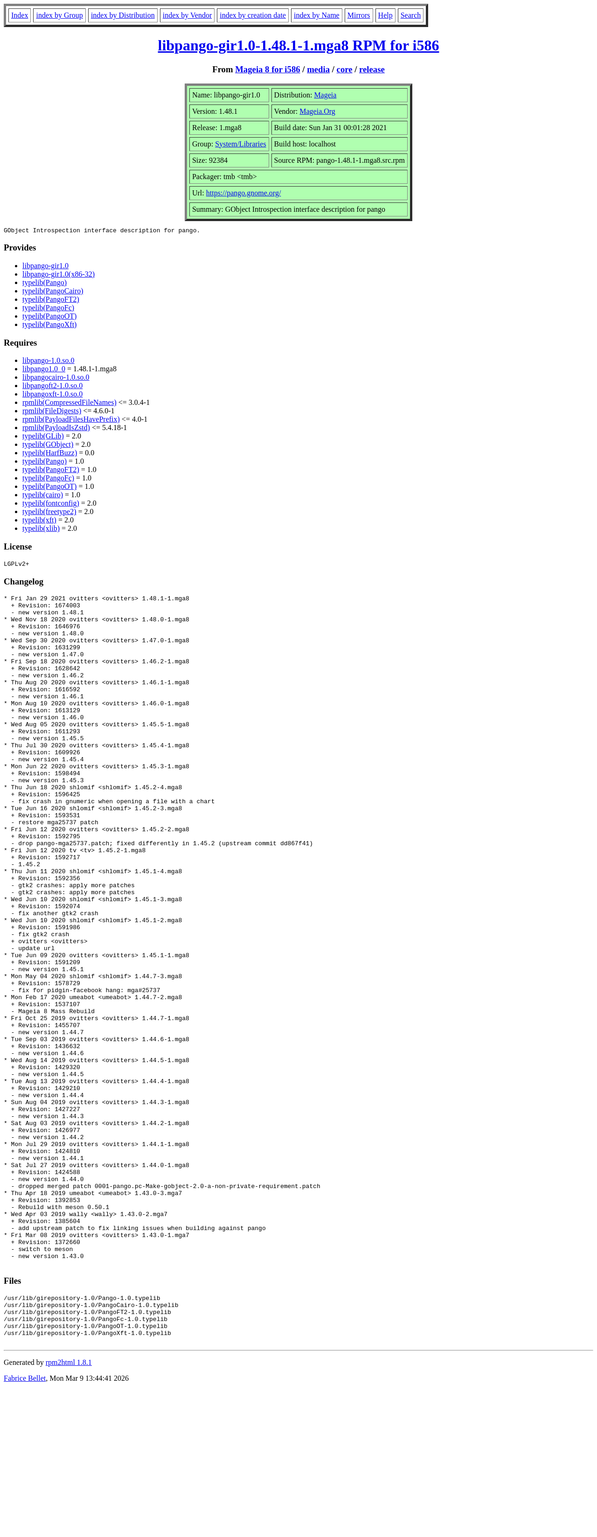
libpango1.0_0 (43, 370)
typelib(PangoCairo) (52, 292)
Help (385, 15)
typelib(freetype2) (49, 513)
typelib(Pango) (44, 284)
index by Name (317, 15)
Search (411, 15)
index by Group (59, 15)
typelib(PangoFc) (48, 309)
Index (19, 15)
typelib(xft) (39, 521)
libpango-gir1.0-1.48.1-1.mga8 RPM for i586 (298, 45)
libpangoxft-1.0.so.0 (52, 395)
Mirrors (358, 15)
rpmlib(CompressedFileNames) (69, 404)
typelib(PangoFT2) (50, 301)
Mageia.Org (317, 111)
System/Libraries (240, 144)
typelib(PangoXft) (49, 326)
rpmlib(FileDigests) (51, 412)
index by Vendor (187, 15)
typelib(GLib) (43, 437)
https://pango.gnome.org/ (243, 193)
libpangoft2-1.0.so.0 (52, 387)
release (372, 69)
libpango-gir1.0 (45, 267)
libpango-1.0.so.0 (48, 362)
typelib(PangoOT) (49, 317)
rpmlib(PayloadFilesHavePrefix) (71, 420)
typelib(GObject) (47, 446)
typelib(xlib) (41, 530)
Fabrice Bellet (25, 1525)
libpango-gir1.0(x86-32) (58, 275)
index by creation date (253, 15)
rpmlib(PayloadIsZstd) (56, 429)
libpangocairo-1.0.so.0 (56, 379)
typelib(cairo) (42, 496)
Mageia (325, 95)
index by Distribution (123, 15)
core (345, 69)
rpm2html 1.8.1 (69, 1509)
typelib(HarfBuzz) (49, 454)
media (318, 69)
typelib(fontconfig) (50, 504)
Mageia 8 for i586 (267, 69)
